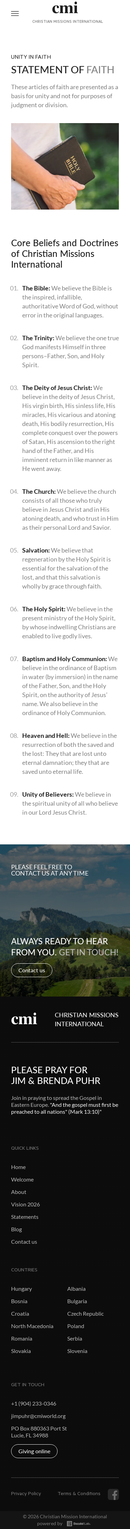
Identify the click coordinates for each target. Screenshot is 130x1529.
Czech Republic (85, 1313)
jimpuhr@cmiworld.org (38, 1415)
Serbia (74, 1338)
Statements (24, 1216)
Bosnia (19, 1301)
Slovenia (77, 1350)
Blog (16, 1229)
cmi (24, 1019)
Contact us (31, 970)
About (18, 1191)
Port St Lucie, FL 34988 (39, 1431)
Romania (21, 1338)
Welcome (22, 1179)
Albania (76, 1288)
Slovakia (21, 1350)
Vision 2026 (25, 1204)
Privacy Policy (26, 1494)
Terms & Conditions (79, 1494)
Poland (75, 1326)
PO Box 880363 (30, 1428)
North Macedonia (32, 1326)
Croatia (20, 1313)
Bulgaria (77, 1301)
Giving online (34, 1451)
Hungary (21, 1288)
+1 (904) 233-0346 (33, 1403)
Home (18, 1167)
